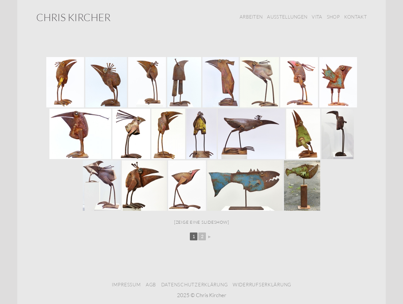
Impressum (126, 285)
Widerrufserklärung (262, 285)
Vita (317, 17)
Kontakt (355, 17)
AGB (151, 285)
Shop (333, 17)
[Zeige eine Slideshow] (201, 222)
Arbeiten (251, 17)
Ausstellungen (287, 17)
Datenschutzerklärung (194, 285)
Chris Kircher (73, 17)
